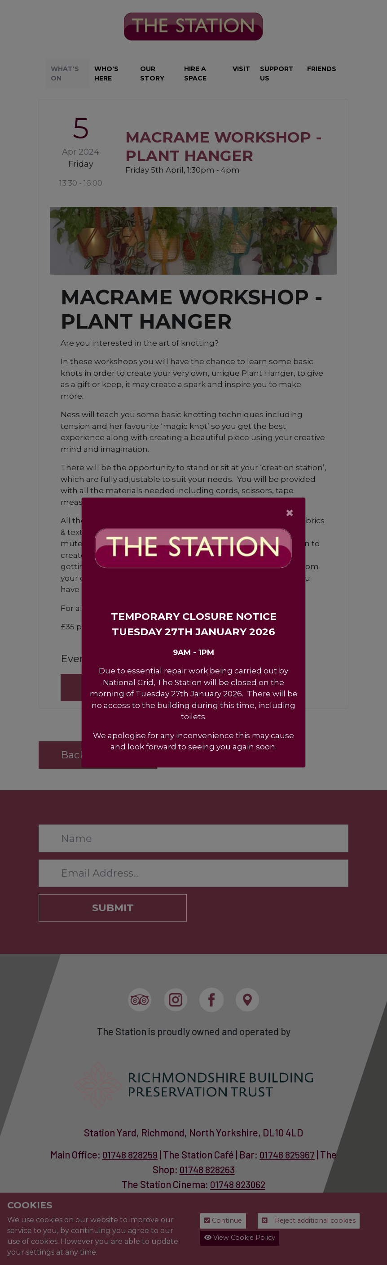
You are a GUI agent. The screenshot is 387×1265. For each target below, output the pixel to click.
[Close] (289, 512)
